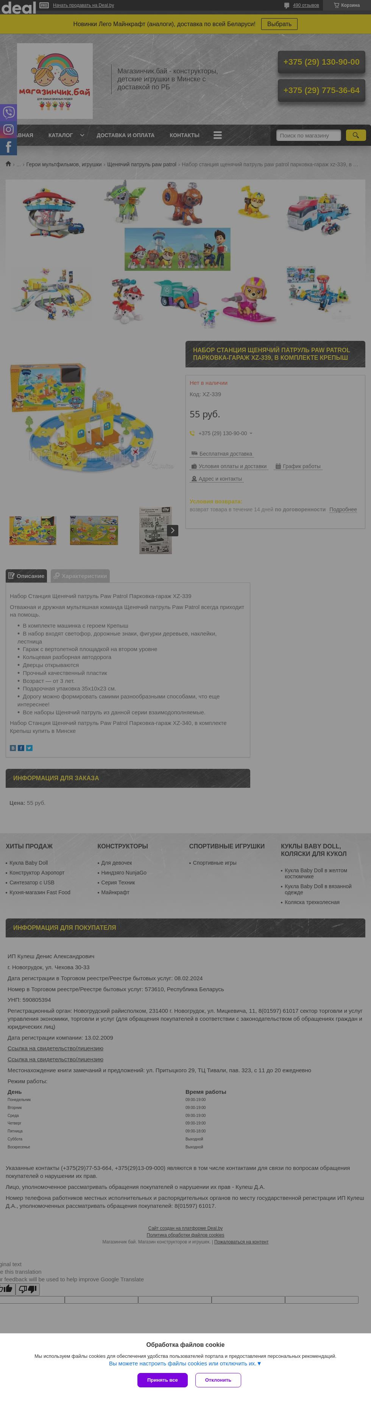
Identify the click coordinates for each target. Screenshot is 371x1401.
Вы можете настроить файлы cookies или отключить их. (182, 1363)
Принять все (162, 1380)
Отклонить (218, 1380)
